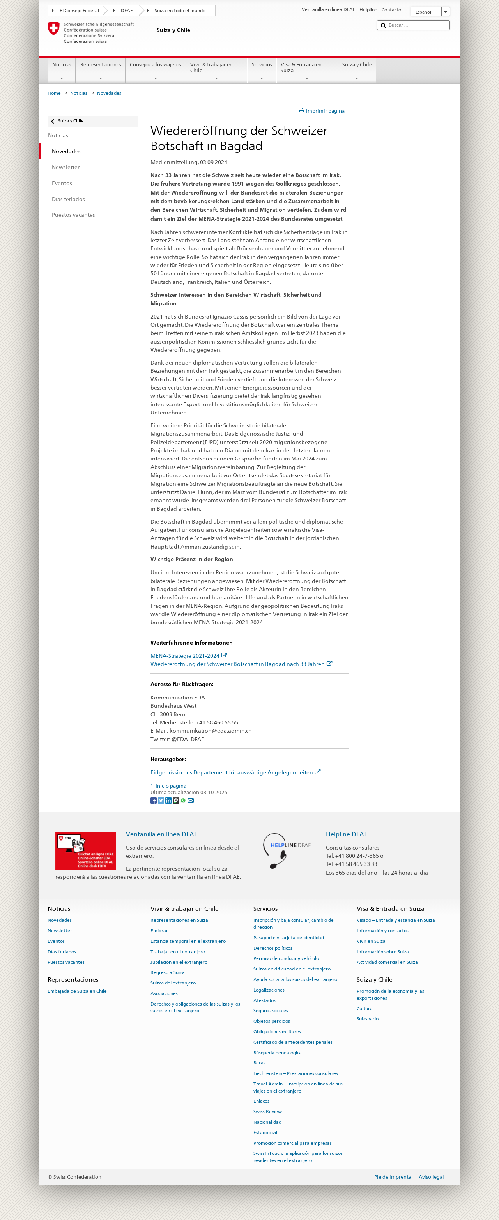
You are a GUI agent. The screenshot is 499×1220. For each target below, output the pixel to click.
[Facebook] (154, 800)
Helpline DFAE (347, 834)
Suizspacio (368, 1019)
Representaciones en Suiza (179, 920)
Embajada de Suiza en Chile (77, 991)
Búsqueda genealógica (277, 1052)
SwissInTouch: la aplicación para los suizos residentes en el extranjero (298, 1157)
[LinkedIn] (169, 800)
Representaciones (100, 71)
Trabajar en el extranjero (177, 951)
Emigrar (159, 930)
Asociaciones (164, 993)
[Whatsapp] (184, 800)
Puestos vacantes (66, 962)
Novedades (60, 920)
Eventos (56, 941)
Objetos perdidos (271, 1021)
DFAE (127, 10)
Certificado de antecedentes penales (293, 1042)
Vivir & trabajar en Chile (216, 71)
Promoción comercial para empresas (292, 1143)
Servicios (262, 71)
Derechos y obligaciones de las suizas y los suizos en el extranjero (195, 1007)
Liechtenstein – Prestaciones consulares (295, 1073)
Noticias (62, 71)
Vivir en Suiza (371, 941)
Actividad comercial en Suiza (387, 962)
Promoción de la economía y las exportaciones (390, 994)
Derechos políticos (272, 948)
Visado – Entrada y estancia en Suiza (396, 920)
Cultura (365, 1008)
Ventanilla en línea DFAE (162, 834)
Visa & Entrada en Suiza (307, 71)
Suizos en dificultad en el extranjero (292, 969)
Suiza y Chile (357, 71)
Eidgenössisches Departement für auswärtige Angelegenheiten (235, 772)
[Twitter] (161, 800)
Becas (259, 1063)
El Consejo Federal (79, 10)
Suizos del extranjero (173, 983)
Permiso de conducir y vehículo (286, 958)
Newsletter (60, 930)
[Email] (191, 800)
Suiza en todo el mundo (180, 10)
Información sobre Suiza (383, 951)
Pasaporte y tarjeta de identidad (288, 937)
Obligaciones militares (277, 1031)
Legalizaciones (269, 990)
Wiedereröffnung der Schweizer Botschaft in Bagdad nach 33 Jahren (241, 663)
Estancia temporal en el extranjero (188, 941)
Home (54, 93)
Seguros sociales (270, 1010)
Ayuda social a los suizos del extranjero (295, 979)
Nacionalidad (267, 1122)
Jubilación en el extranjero (178, 962)
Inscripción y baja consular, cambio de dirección (293, 923)
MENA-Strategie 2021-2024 (188, 655)
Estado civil (265, 1132)
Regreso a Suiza (167, 972)
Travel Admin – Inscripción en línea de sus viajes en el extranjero (298, 1087)
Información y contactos (383, 930)
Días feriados (62, 951)
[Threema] (176, 800)
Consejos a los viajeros (156, 71)
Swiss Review (267, 1111)
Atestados (264, 1000)
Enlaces (261, 1101)
